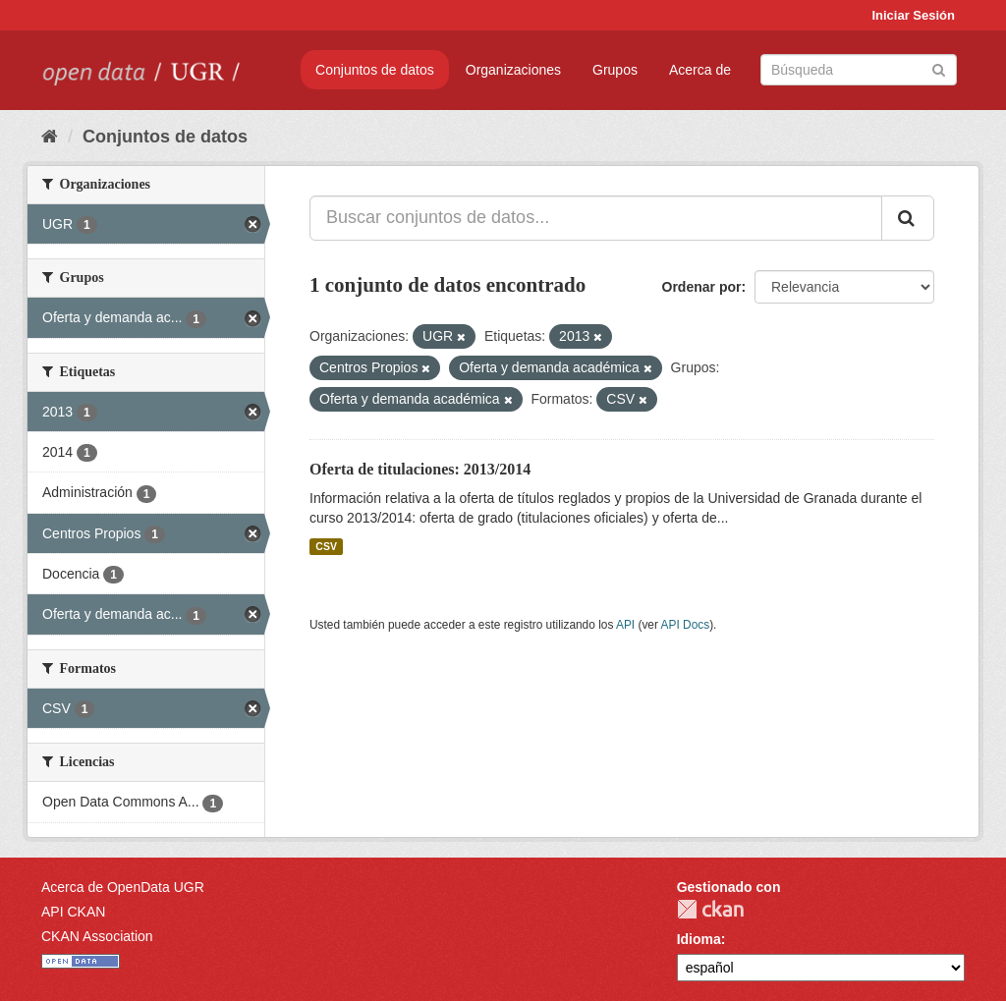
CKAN (710, 909)
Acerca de (700, 70)
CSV (326, 546)
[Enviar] (938, 68)
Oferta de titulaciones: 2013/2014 (420, 469)
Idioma (699, 939)
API (625, 625)
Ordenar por (702, 287)
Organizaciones (513, 70)
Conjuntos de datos (374, 70)
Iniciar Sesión (913, 15)
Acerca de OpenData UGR (122, 887)
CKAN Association (97, 936)
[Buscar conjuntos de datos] (858, 69)
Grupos (615, 70)
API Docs (685, 625)
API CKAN (73, 911)
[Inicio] (49, 136)
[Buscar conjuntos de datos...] (595, 218)
